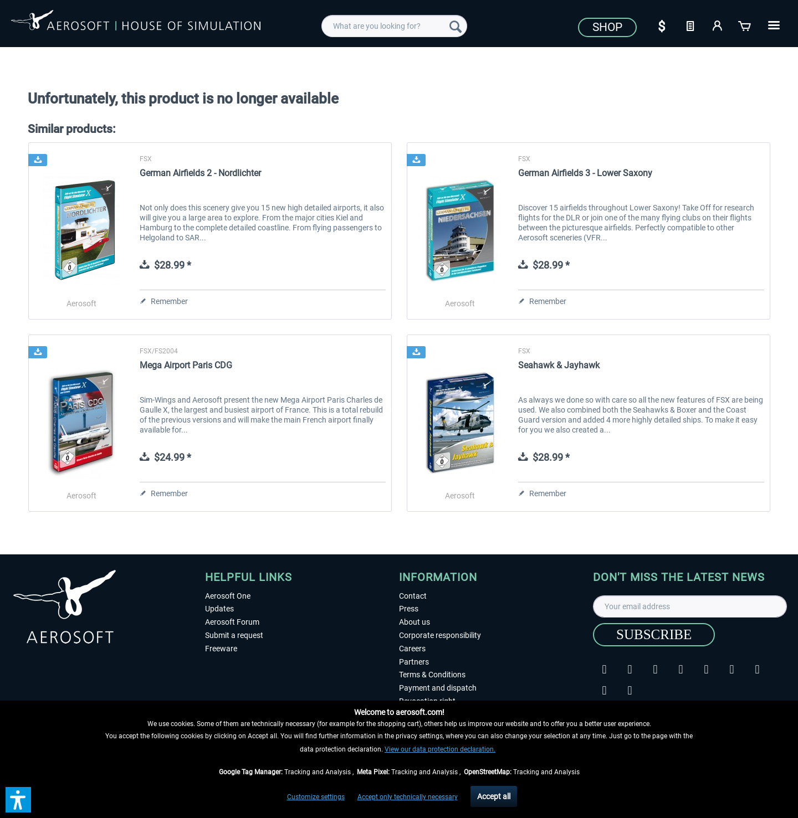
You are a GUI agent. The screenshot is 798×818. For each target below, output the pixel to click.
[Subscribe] (654, 634)
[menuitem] (394, 26)
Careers (412, 648)
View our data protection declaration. (440, 749)
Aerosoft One (227, 595)
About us (414, 622)
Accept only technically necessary (407, 797)
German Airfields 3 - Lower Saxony (585, 173)
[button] (18, 799)
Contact (413, 595)
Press (408, 608)
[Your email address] (690, 606)
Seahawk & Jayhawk (559, 365)
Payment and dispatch (438, 687)
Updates (219, 608)
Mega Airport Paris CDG (186, 365)
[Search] (455, 26)
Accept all (493, 796)
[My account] (718, 25)
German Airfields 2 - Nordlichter (200, 173)
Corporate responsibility (440, 635)
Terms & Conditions (432, 674)
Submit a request (234, 635)
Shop (607, 27)
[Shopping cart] (745, 25)
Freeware (221, 648)
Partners (414, 661)
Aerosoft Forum (232, 622)
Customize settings (316, 797)
